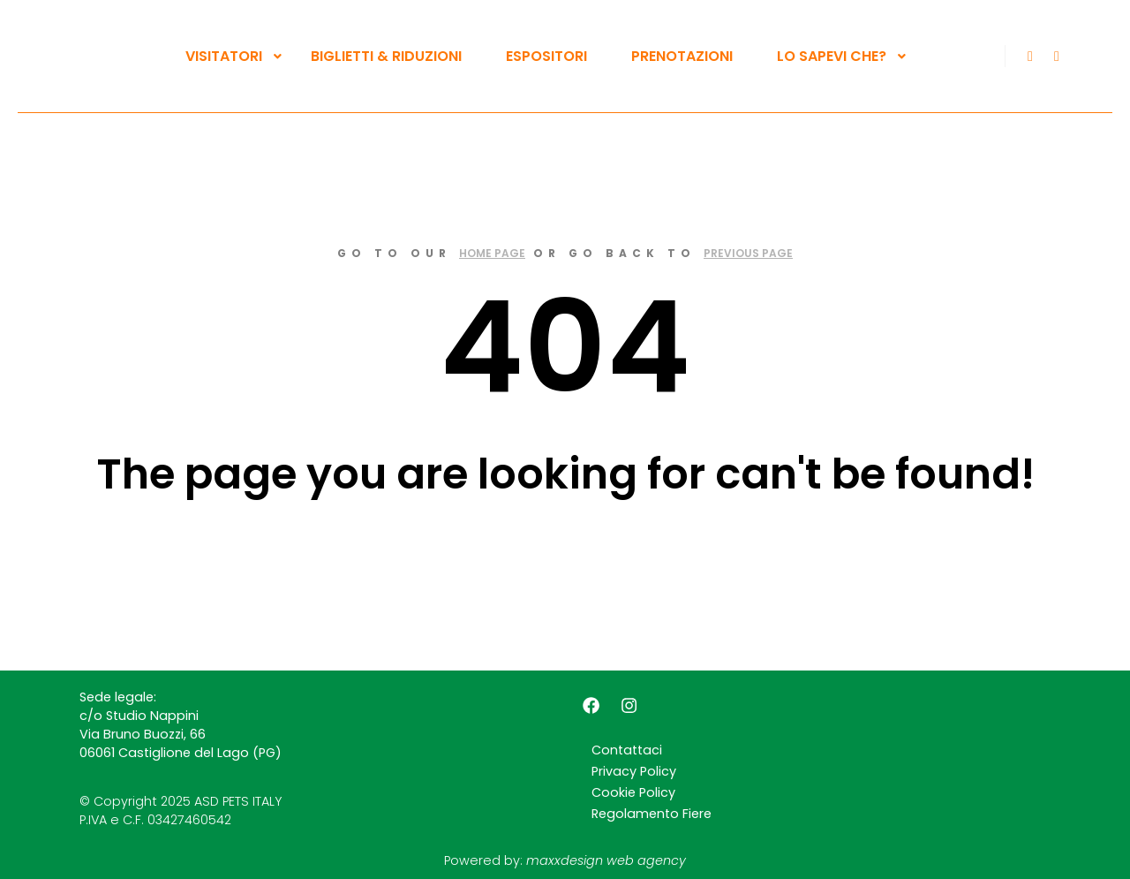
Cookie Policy (633, 792)
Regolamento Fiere (651, 813)
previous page (748, 253)
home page (492, 253)
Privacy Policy (633, 771)
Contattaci (626, 750)
